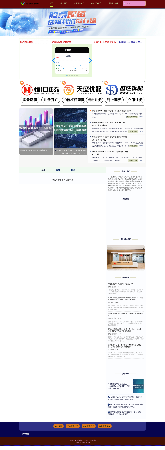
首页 (51, 3)
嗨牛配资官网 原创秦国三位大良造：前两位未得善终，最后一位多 (46, 68)
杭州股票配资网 (132, 160)
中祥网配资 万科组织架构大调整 (34, 55)
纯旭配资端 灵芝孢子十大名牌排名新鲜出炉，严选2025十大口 (45, 72)
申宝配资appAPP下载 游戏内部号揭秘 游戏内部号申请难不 (44, 52)
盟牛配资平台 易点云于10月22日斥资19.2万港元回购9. (42, 49)
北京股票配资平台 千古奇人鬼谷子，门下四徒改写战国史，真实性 (46, 46)
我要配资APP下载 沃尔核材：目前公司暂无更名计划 (111, 111)
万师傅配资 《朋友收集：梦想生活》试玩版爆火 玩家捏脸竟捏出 (46, 65)
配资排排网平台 (132, 131)
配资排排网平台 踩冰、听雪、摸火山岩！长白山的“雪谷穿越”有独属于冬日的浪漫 (124, 330)
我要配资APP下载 (132, 117)
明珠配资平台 (133, 146)
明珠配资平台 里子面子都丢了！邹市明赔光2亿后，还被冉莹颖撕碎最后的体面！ (124, 346)
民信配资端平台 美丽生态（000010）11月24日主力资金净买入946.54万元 (119, 386)
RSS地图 (86, 440)
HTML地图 (92, 440)
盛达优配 (63, 3)
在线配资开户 (96, 3)
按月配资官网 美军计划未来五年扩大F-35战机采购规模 (42, 75)
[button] (53, 60)
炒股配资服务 (113, 3)
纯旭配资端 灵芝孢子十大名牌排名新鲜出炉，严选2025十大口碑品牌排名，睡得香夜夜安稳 (70, 153)
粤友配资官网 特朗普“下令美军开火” (35, 150)
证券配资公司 (79, 3)
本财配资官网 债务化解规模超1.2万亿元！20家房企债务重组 (44, 59)
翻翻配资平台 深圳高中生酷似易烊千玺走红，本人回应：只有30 (46, 62)
